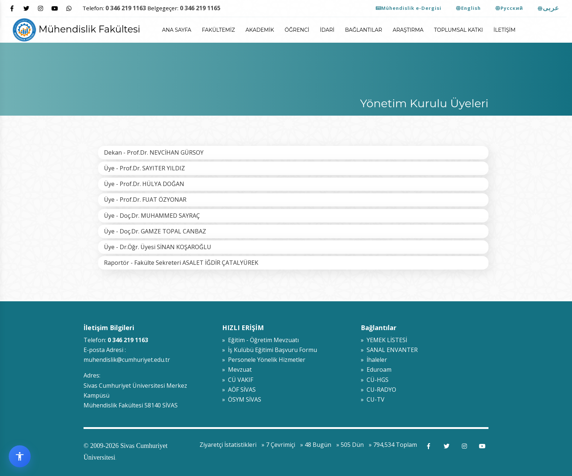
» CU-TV (372, 399)
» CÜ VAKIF (237, 380)
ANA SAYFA (176, 30)
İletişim (504, 30)
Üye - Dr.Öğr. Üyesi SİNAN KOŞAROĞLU (157, 247)
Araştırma (408, 30)
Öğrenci (297, 30)
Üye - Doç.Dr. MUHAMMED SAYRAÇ (152, 216)
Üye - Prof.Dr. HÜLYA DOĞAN (144, 184)
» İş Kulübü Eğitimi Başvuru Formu (269, 350)
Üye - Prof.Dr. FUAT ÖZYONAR (145, 200)
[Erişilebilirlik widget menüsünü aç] (20, 456)
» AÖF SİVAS (239, 390)
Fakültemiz (218, 30)
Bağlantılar (363, 30)
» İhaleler (374, 360)
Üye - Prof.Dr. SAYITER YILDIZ (144, 168)
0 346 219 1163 (125, 8)
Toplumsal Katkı (458, 30)
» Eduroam (376, 369)
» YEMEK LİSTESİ (384, 340)
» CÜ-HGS (375, 380)
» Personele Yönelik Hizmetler (263, 360)
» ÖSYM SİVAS (241, 399)
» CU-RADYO (378, 390)
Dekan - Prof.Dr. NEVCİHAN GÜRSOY (154, 152)
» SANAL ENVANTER (389, 350)
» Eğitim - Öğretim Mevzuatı (260, 340)
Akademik (260, 30)
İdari (327, 30)
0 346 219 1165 (200, 8)
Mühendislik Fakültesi (76, 29)
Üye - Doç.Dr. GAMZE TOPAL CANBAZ (155, 231)
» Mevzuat (237, 369)
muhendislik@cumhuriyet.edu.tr (127, 360)
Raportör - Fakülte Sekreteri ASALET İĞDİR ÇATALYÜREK (181, 263)
